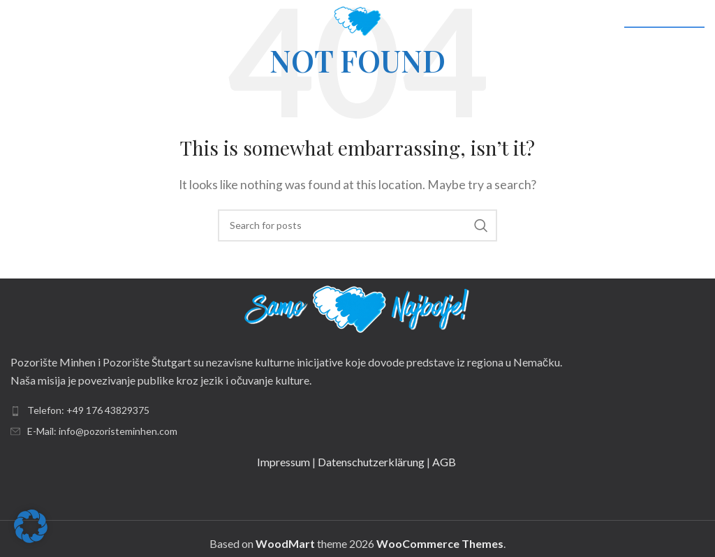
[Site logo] (357, 19)
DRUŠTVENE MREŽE (664, 22)
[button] (30, 526)
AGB (445, 461)
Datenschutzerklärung (371, 461)
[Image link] (357, 307)
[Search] (357, 225)
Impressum (283, 461)
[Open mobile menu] (33, 21)
